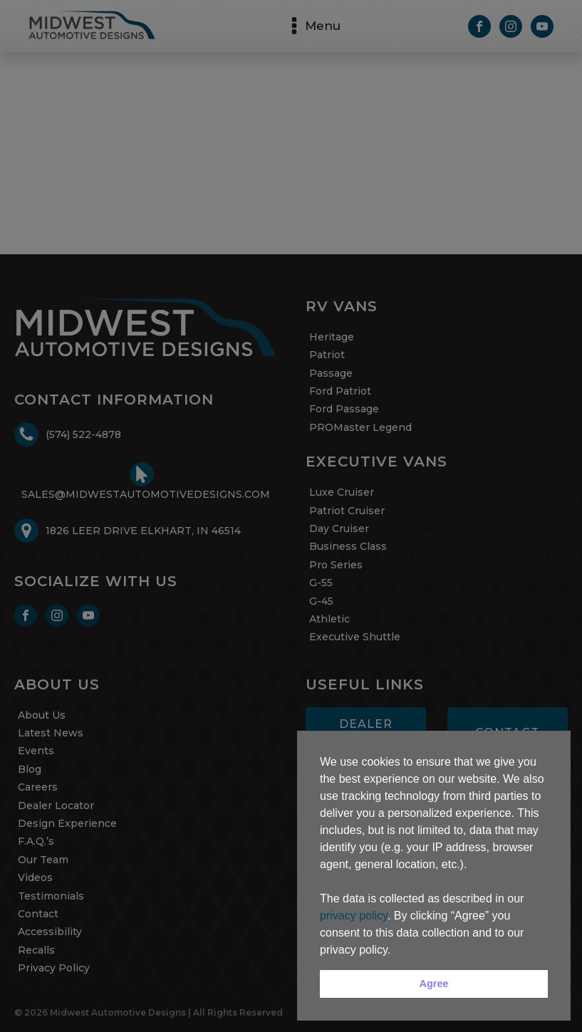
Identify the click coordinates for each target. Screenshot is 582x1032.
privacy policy (354, 915)
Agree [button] (434, 983)
